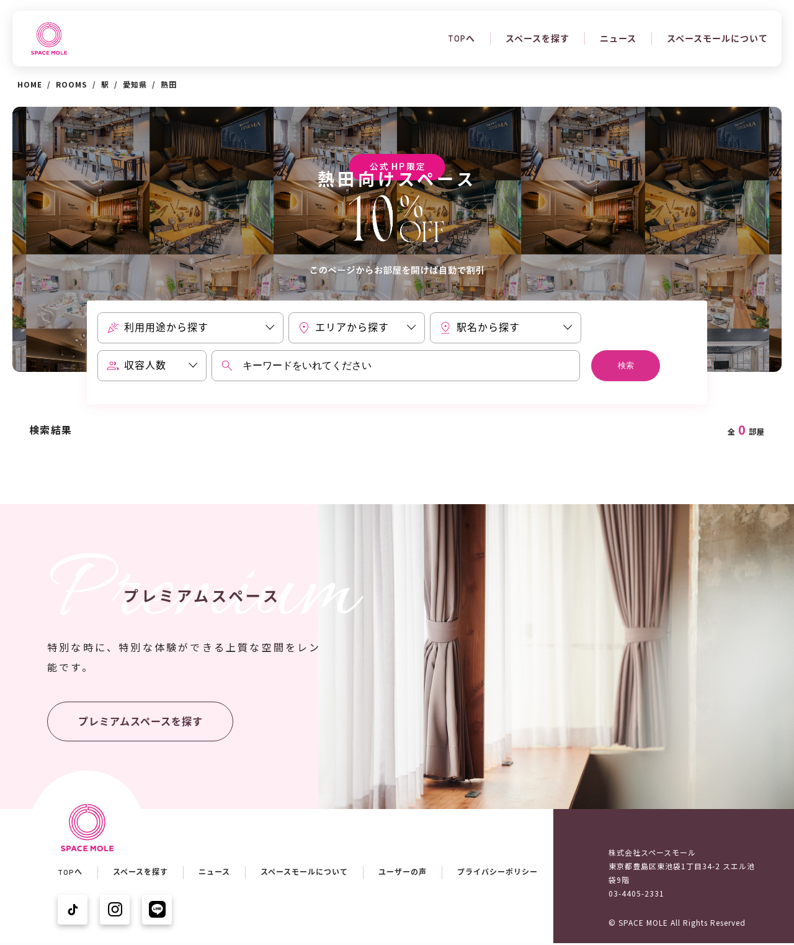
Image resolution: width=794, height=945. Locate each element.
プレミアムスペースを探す (140, 722)
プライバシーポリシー (497, 872)
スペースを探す (537, 38)
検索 (626, 365)
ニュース (618, 38)
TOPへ (461, 38)
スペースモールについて (717, 38)
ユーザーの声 (402, 872)
